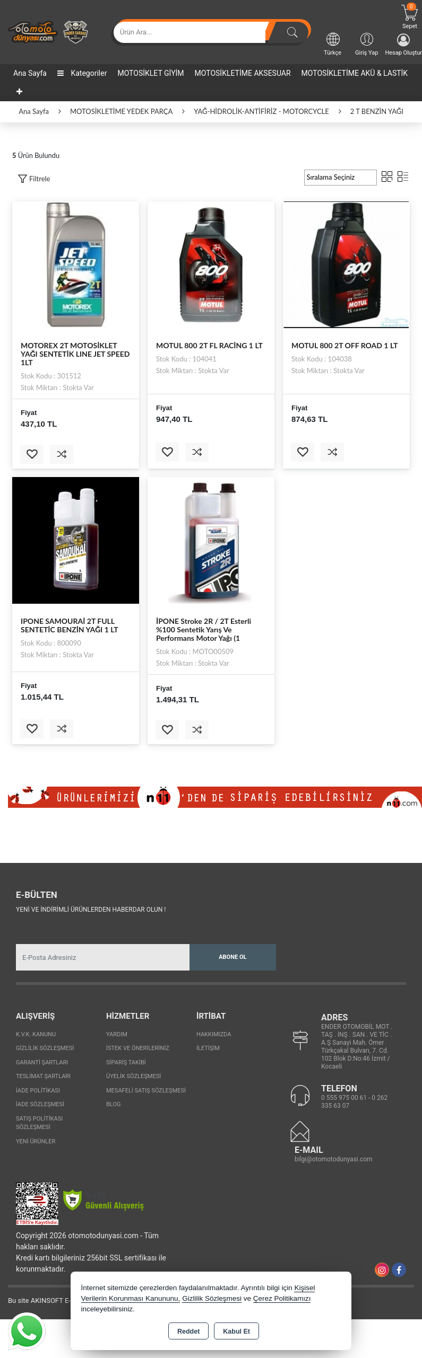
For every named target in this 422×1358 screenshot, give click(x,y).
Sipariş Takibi (126, 1062)
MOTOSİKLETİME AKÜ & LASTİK (355, 73)
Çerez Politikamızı (282, 1298)
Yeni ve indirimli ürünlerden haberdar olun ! (91, 909)
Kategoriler (82, 73)
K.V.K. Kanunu (36, 1034)
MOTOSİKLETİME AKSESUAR (243, 73)
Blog (113, 1104)
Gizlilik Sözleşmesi (45, 1048)
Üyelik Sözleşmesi (133, 1076)
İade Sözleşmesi (40, 1104)
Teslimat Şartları (43, 1076)
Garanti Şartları (42, 1062)
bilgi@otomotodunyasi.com (334, 1159)
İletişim (208, 1048)
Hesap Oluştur (403, 44)
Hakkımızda (213, 1034)
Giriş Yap (366, 43)
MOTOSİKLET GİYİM (150, 73)
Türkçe (332, 43)
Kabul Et (236, 1331)
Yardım (116, 1034)
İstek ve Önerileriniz (137, 1048)
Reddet (188, 1331)
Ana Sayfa (30, 73)
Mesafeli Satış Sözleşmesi (146, 1090)
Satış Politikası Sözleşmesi (39, 1123)
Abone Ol (232, 957)
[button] (33, 178)
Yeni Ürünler (35, 1141)
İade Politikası (38, 1090)
